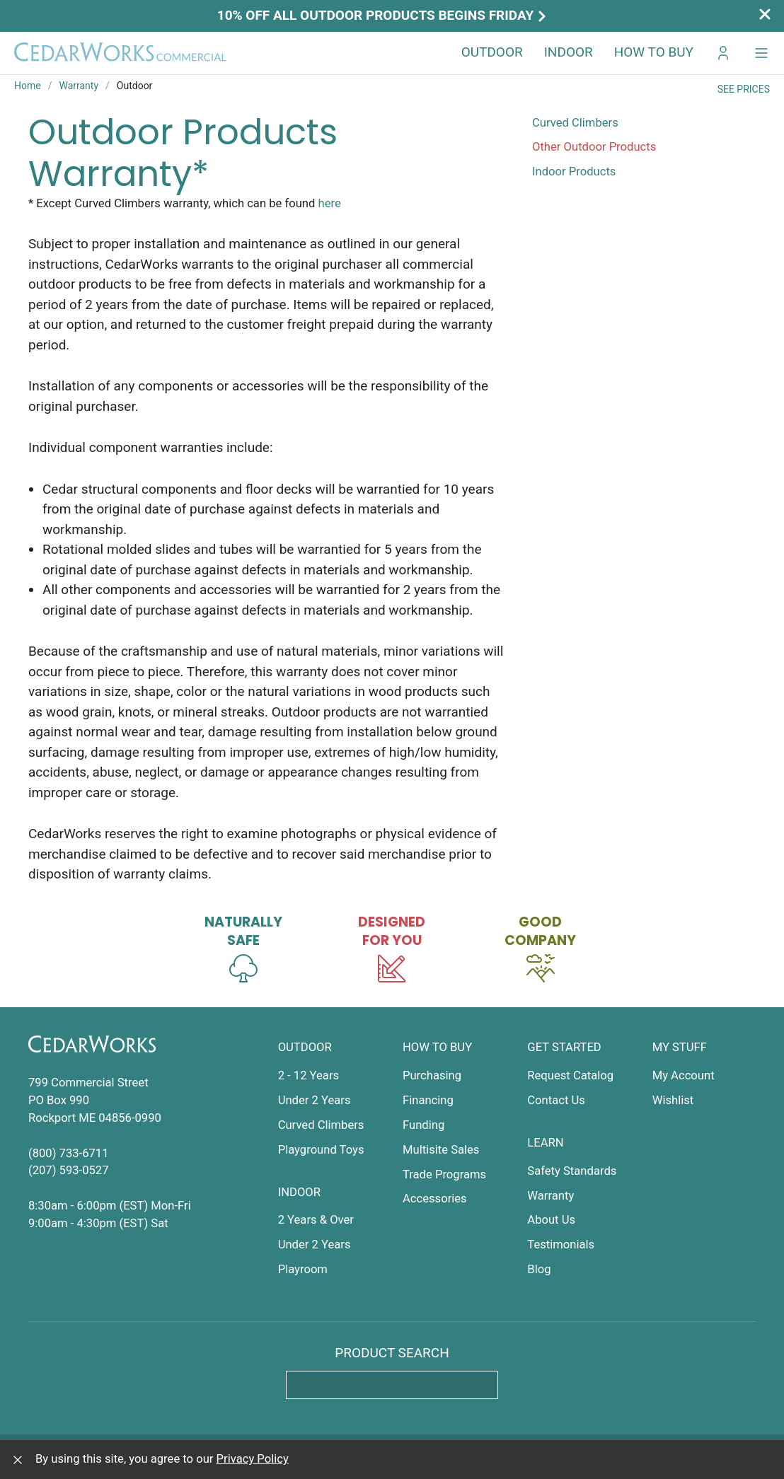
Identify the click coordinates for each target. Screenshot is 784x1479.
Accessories (435, 1198)
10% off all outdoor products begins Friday (383, 15)
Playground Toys (321, 1149)
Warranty (78, 85)
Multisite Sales (441, 1149)
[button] (761, 53)
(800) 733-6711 (68, 1153)
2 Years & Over (316, 1219)
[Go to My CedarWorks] (723, 53)
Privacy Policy (253, 1459)
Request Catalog (570, 1075)
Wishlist (673, 1100)
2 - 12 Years (308, 1075)
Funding (423, 1125)
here (329, 203)
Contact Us (556, 1100)
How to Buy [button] (653, 52)
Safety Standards (571, 1171)
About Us (551, 1219)
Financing (428, 1100)
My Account (683, 1075)
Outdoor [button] (492, 52)
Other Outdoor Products (594, 146)
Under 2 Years (314, 1100)
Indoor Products (574, 171)
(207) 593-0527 (68, 1170)
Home (27, 85)
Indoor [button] (568, 52)
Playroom (303, 1269)
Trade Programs (444, 1174)
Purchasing (432, 1075)
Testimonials (560, 1244)
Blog (538, 1269)
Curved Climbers (575, 122)
